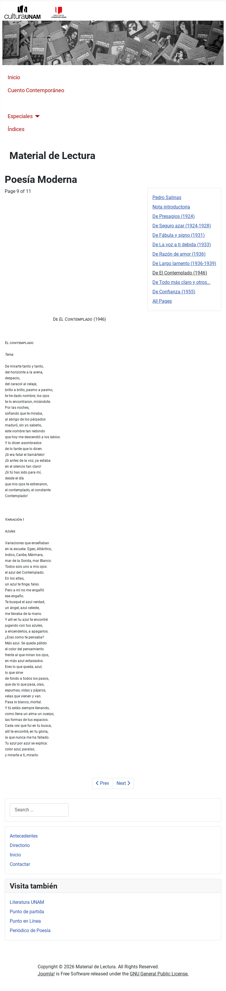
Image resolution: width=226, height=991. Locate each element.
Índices (16, 129)
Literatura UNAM (27, 902)
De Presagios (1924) (173, 216)
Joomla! (46, 974)
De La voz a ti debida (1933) (181, 244)
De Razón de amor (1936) (179, 254)
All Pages (162, 301)
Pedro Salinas (166, 197)
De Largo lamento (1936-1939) (184, 263)
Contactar (20, 864)
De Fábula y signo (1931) (178, 235)
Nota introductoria (171, 207)
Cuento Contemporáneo (36, 90)
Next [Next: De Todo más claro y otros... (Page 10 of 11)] (123, 783)
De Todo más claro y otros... (181, 282)
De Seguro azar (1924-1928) (181, 226)
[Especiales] (36, 116)
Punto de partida (27, 911)
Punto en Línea (25, 921)
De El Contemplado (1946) (179, 273)
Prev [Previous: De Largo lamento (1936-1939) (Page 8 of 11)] (102, 783)
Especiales (20, 116)
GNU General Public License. (159, 974)
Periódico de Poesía (30, 930)
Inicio (14, 77)
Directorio (20, 845)
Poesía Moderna (27, 103)
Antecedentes (24, 836)
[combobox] (39, 810)
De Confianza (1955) (173, 292)
